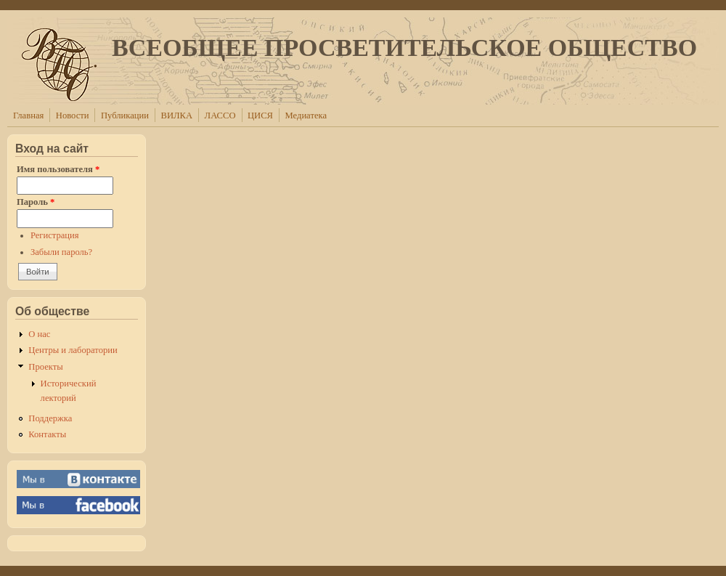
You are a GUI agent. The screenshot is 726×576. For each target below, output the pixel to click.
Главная (28, 115)
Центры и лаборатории (72, 350)
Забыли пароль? (61, 252)
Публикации (125, 115)
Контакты (47, 434)
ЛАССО (220, 115)
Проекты (45, 367)
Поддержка (50, 418)
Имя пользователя (58, 169)
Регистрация (54, 235)
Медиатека (306, 115)
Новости (72, 115)
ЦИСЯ (260, 115)
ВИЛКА (177, 115)
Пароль (35, 202)
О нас (39, 334)
